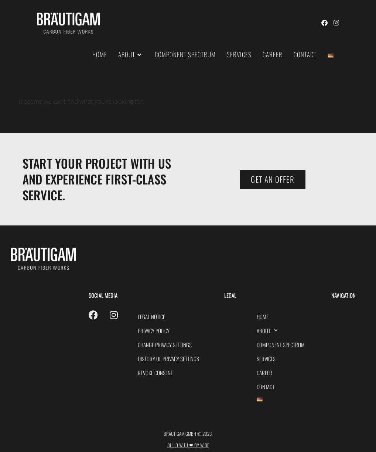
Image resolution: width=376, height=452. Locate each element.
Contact (265, 387)
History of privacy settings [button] (168, 359)
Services (266, 359)
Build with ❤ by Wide (188, 445)
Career (264, 373)
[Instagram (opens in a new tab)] (336, 23)
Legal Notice (151, 317)
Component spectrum (281, 345)
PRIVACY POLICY (154, 331)
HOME (263, 317)
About (267, 330)
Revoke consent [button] (155, 373)
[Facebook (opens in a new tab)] (324, 23)
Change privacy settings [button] (165, 345)
